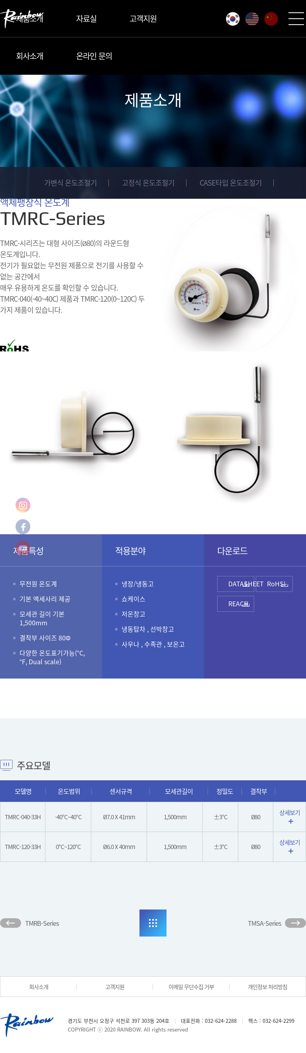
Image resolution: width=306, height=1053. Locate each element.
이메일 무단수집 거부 (191, 987)
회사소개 (29, 56)
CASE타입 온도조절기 (231, 182)
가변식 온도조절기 (70, 182)
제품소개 (29, 18)
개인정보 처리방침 (267, 987)
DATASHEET (241, 583)
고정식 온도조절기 (148, 182)
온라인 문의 (94, 56)
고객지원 (143, 18)
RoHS (275, 583)
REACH (238, 603)
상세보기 (289, 816)
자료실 (86, 18)
